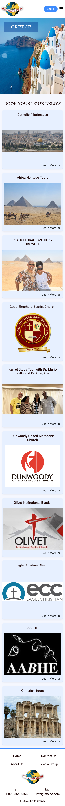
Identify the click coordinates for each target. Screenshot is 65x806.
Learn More (49, 165)
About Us (17, 764)
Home (17, 756)
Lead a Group (49, 764)
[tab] (29, 91)
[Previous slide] (4, 55)
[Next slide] (60, 55)
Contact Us (48, 756)
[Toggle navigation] (61, 9)
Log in (51, 9)
